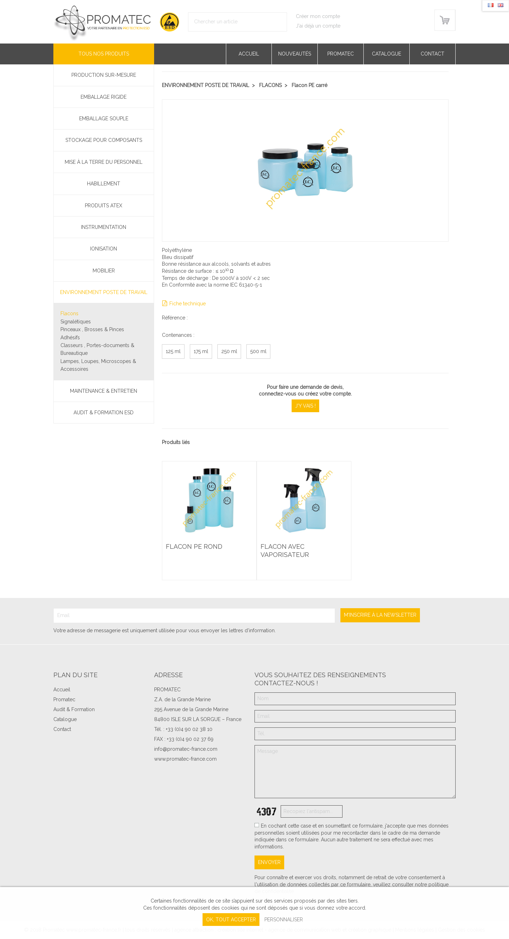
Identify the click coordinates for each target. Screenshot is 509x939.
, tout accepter (231, 919)
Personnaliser (283, 919)
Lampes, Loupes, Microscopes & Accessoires (98, 365)
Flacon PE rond (195, 549)
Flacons (69, 313)
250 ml (229, 351)
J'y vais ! (305, 406)
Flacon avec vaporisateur (286, 554)
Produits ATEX (103, 205)
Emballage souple (103, 118)
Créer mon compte (318, 16)
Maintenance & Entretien (103, 391)
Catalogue (386, 54)
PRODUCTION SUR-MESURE (103, 75)
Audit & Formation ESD (104, 412)
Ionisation (103, 249)
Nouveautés (294, 54)
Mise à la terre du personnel (103, 162)
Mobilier (104, 270)
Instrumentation (103, 227)
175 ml (201, 351)
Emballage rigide (104, 97)
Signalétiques (75, 321)
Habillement (103, 183)
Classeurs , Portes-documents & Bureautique (97, 349)
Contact (432, 54)
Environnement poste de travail (103, 292)
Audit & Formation (74, 709)
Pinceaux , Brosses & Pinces (92, 329)
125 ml (173, 351)
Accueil (249, 54)
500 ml (258, 351)
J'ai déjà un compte (318, 26)
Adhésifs (70, 337)
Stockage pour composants (103, 140)
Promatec (340, 54)
